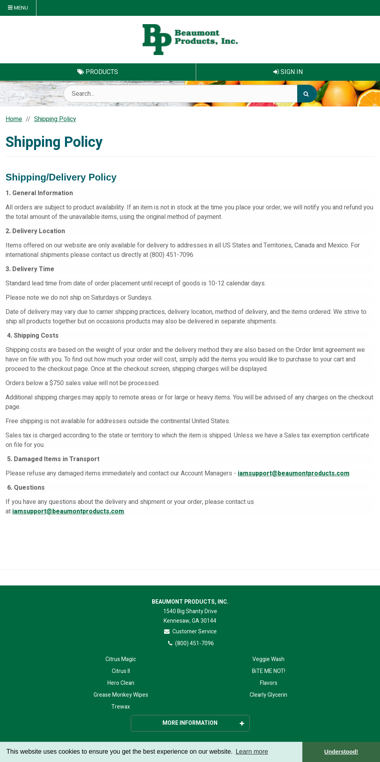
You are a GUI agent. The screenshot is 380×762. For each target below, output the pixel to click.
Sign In (288, 72)
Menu (18, 8)
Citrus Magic (120, 659)
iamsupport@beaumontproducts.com (293, 473)
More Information (203, 723)
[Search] (307, 94)
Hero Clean (120, 683)
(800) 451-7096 (190, 643)
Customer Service (190, 631)
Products (97, 72)
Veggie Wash (268, 659)
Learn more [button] (252, 751)
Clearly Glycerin (268, 695)
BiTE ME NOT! (268, 671)
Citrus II (121, 671)
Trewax (120, 707)
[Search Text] (190, 94)
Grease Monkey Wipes (121, 695)
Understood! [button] (341, 752)
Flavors (268, 683)
